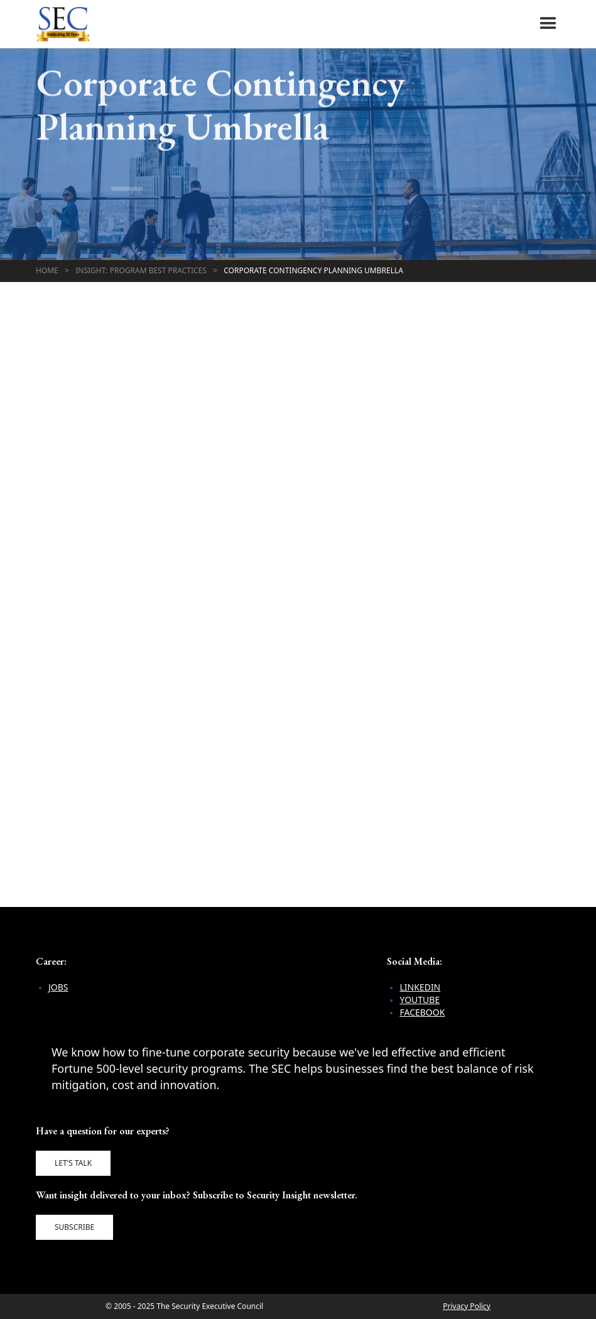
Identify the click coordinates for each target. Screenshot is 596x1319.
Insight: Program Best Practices (141, 270)
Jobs (58, 987)
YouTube (419, 1000)
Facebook (422, 1012)
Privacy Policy (466, 1306)
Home (47, 270)
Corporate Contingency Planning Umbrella (313, 270)
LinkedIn (419, 987)
